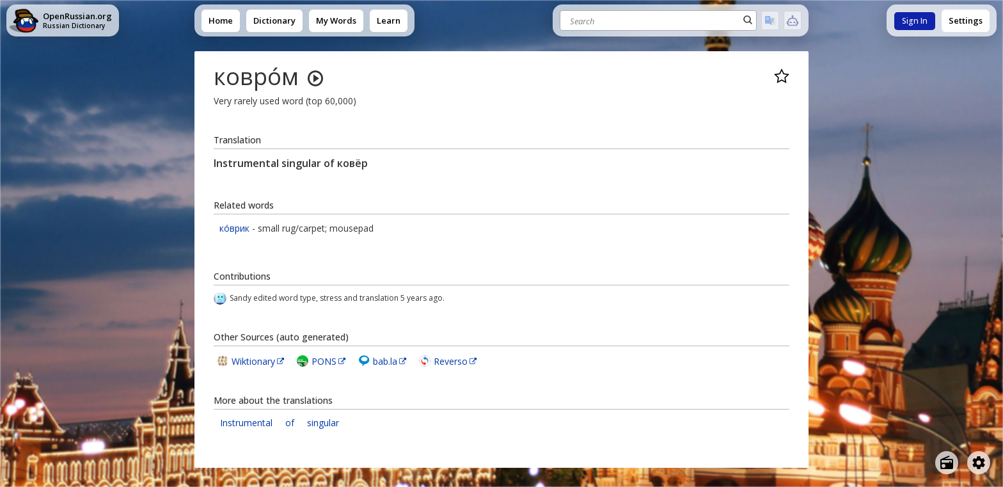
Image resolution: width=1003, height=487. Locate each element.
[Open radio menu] (946, 462)
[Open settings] (978, 462)
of (289, 423)
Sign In (915, 20)
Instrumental (246, 423)
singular (323, 423)
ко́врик (234, 228)
